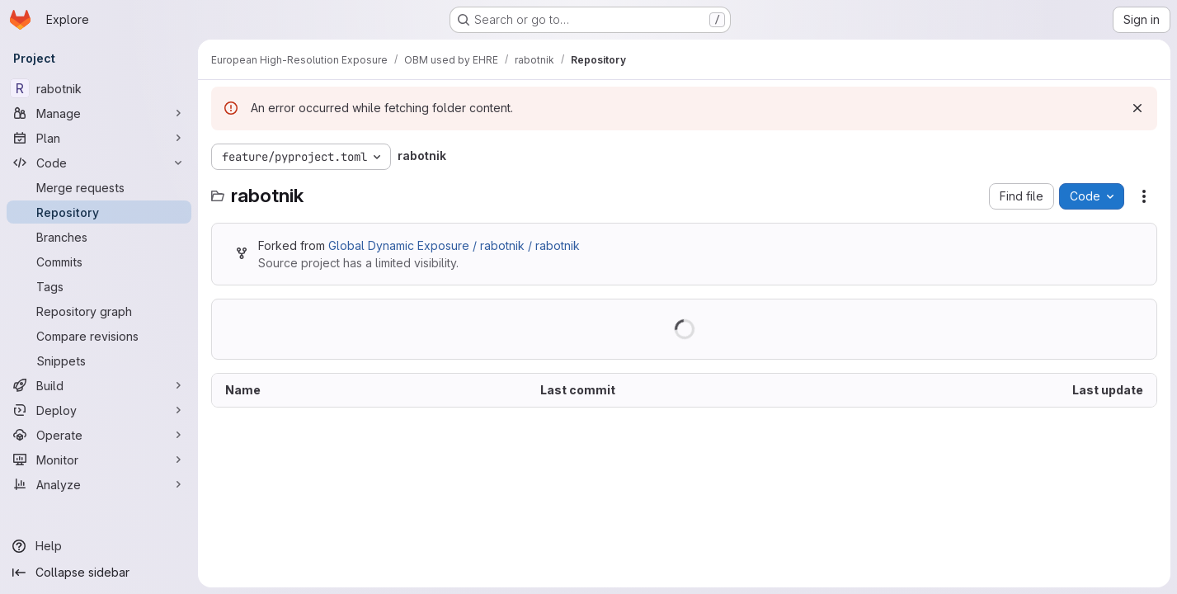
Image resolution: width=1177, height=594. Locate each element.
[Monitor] (99, 459)
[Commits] (99, 261)
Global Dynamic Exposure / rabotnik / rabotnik (454, 245)
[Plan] (99, 137)
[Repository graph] (99, 311)
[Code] (99, 162)
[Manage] (99, 113)
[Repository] (99, 212)
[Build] (99, 385)
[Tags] (99, 286)
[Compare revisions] (99, 335)
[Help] (99, 546)
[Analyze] (99, 484)
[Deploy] (99, 410)
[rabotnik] (99, 88)
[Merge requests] (99, 187)
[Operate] (99, 434)
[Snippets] (99, 360)
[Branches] (99, 236)
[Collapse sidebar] (99, 572)
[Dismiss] (1137, 108)
